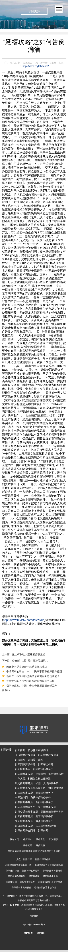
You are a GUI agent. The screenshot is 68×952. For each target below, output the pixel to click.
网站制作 (28, 933)
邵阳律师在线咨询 (48, 755)
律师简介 (27, 839)
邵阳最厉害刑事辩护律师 (50, 882)
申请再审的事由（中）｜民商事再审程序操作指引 (34, 671)
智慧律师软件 (56, 773)
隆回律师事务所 (24, 821)
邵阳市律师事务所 (43, 769)
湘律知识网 (11, 882)
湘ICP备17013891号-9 (34, 924)
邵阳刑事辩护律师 (25, 764)
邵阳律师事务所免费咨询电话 (48, 865)
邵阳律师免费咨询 (16, 876)
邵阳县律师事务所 (25, 806)
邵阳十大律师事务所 (47, 783)
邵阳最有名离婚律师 (21, 887)
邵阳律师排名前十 (51, 876)
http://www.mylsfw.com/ (35, 66)
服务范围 (27, 845)
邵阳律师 (20, 750)
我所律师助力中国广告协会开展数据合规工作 (31, 685)
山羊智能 (10, 896)
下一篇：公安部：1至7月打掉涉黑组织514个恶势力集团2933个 (25, 660)
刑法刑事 (53, 839)
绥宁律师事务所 (47, 806)
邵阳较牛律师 (35, 759)
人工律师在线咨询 (46, 825)
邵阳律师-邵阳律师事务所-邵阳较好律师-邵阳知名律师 (34, 851)
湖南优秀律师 (55, 788)
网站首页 (14, 839)
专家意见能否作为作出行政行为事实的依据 (30, 680)
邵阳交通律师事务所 (26, 811)
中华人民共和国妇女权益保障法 (33, 778)
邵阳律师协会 (22, 769)
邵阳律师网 (34, 876)
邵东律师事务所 (24, 802)
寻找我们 (40, 845)
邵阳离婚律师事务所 (52, 811)
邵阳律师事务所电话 (52, 870)
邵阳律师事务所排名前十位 (30, 788)
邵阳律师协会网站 (25, 830)
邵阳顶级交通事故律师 (45, 887)
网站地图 (34, 916)
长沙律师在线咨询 (38, 750)
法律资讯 (40, 839)
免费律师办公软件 (40, 797)
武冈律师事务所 (24, 783)
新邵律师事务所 (44, 802)
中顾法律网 (21, 797)
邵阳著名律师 (45, 764)
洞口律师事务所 (24, 825)
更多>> (6, 690)
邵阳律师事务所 (24, 773)
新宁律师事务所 (44, 816)
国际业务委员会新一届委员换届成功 (26, 666)
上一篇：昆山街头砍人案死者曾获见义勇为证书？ (25, 654)
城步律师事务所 (44, 821)
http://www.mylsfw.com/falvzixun (23, 620)
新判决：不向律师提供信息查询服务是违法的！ (33, 676)
